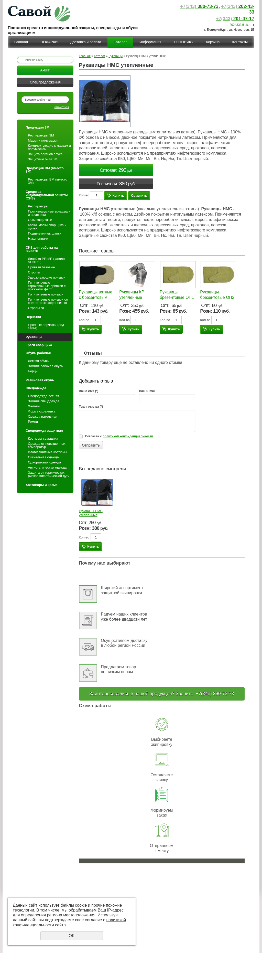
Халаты (34, 406)
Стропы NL (36, 308)
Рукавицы (34, 337)
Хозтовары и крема (41, 485)
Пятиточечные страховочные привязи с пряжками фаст (47, 286)
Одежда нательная (42, 416)
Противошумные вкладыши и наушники (49, 213)
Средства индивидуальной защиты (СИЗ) (47, 195)
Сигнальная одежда (43, 457)
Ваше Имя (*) (88, 391)
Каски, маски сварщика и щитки (47, 226)
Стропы (34, 272)
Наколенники (38, 238)
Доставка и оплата (85, 42)
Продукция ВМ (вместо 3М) (44, 169)
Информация (150, 42)
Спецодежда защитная (44, 430)
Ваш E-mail (147, 391)
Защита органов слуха (45, 154)
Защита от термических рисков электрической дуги (49, 474)
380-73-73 (199, 6)
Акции (45, 70)
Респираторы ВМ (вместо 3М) (47, 181)
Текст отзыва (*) (91, 406)
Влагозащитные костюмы (47, 452)
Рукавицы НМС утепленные (91, 513)
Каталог (120, 42)
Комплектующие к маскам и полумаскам (49, 147)
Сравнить (139, 195)
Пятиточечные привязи (45, 294)
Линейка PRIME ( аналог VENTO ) (47, 260)
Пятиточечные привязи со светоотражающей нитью (48, 301)
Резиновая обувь (40, 380)
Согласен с (119, 436)
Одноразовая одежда (44, 462)
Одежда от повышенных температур (47, 445)
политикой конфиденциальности (128, 436)
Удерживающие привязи (46, 277)
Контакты (240, 42)
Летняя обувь (38, 361)
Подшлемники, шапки (44, 233)
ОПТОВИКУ (183, 42)
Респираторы (38, 206)
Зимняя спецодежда (43, 401)
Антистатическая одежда (47, 467)
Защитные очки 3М (42, 159)
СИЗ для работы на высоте (42, 249)
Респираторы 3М (41, 135)
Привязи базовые (41, 267)
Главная (21, 42)
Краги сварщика (39, 345)
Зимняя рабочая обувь (45, 366)
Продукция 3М (37, 127)
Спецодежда (36, 388)
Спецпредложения (45, 82)
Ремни (33, 421)
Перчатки (33, 317)
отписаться (61, 107)
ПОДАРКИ (49, 42)
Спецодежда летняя (43, 396)
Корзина (213, 42)
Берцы (33, 371)
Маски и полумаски (43, 140)
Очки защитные (40, 219)
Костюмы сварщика (43, 438)
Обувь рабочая (38, 353)
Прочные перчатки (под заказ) (46, 326)
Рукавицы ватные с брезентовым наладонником (95, 297)
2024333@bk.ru (241, 25)
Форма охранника (41, 411)
